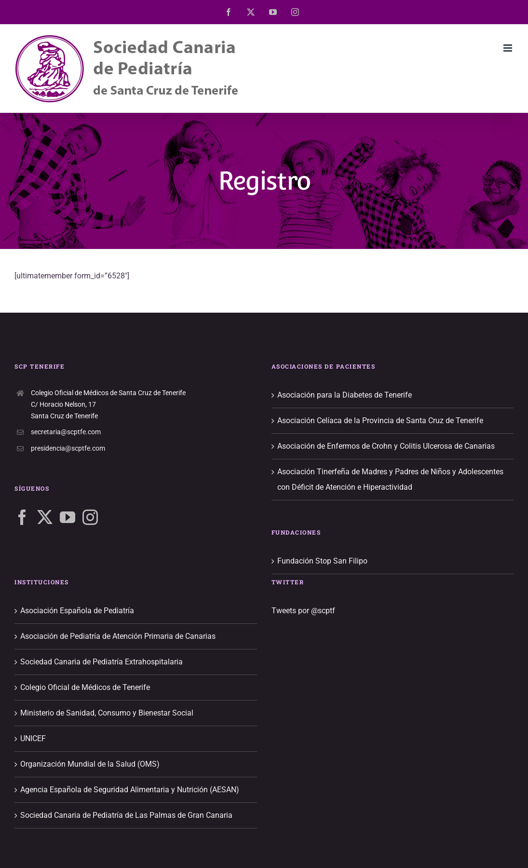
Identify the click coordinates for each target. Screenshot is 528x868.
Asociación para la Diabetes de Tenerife (344, 395)
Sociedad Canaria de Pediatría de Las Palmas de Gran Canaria (126, 815)
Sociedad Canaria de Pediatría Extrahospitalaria (101, 661)
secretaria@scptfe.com (66, 432)
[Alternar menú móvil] (508, 48)
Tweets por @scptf (303, 610)
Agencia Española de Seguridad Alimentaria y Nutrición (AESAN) (129, 789)
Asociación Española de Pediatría (77, 610)
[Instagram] (90, 517)
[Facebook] (22, 517)
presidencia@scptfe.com (68, 448)
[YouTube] (67, 517)
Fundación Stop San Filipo (322, 560)
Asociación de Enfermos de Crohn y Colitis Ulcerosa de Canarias (386, 446)
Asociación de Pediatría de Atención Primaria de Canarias (118, 636)
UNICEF (33, 738)
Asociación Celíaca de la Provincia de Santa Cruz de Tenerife (380, 420)
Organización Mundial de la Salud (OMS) (90, 764)
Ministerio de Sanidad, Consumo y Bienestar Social (106, 712)
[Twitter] (45, 517)
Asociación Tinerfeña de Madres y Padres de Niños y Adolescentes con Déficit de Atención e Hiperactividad (390, 479)
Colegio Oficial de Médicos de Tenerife (85, 687)
